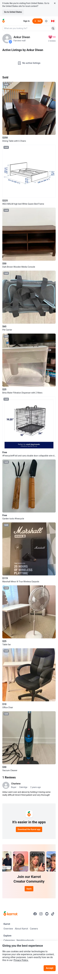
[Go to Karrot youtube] (47, 914)
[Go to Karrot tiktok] (52, 914)
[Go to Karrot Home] (10, 913)
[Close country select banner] (55, 3)
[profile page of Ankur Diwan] (7, 38)
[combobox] (26, 28)
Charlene (16, 783)
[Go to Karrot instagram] (41, 914)
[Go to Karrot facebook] (35, 914)
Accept (49, 968)
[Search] (53, 28)
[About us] (46, 21)
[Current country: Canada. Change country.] (53, 21)
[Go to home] (3, 21)
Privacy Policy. (21, 960)
